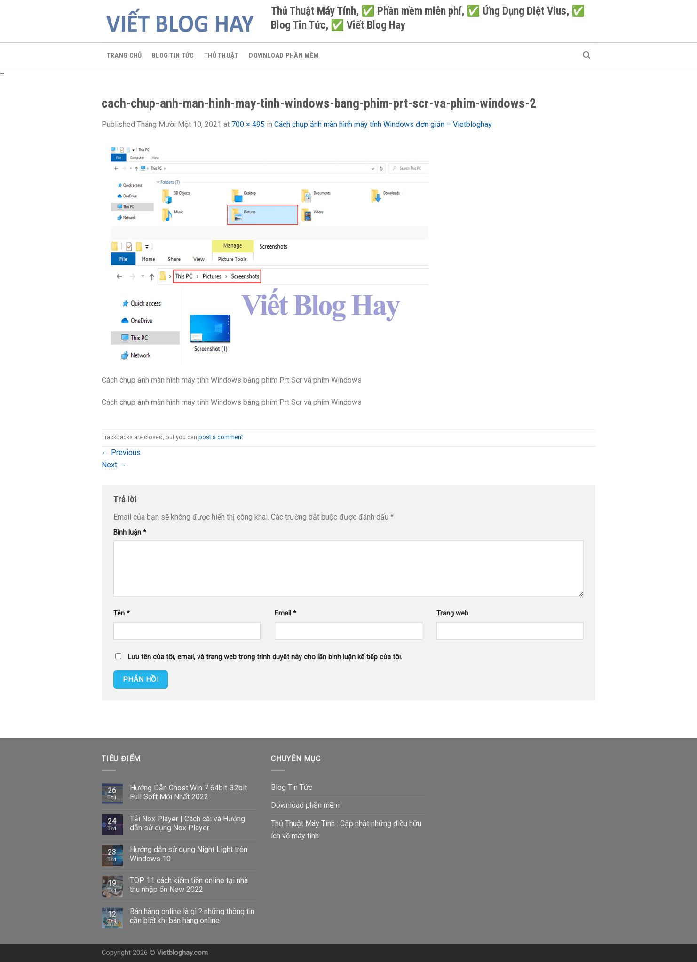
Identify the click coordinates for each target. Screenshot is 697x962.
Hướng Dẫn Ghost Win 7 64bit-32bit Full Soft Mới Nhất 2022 (188, 792)
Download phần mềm (283, 56)
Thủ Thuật (221, 56)
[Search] (586, 55)
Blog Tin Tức (173, 56)
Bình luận (129, 532)
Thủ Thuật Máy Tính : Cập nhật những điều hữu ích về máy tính (346, 829)
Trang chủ (124, 56)
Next (114, 464)
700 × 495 (248, 124)
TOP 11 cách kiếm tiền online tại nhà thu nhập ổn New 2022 (189, 885)
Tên (121, 613)
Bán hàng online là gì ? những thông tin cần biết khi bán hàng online (192, 916)
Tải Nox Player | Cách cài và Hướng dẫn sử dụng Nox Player (187, 823)
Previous (121, 452)
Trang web (452, 613)
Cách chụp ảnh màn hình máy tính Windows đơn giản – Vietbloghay (383, 124)
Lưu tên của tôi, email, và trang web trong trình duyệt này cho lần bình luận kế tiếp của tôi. (265, 657)
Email (285, 613)
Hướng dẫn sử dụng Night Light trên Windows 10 (188, 854)
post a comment (220, 437)
